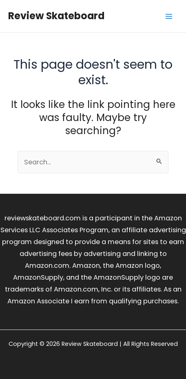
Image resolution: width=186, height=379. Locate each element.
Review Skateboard (56, 15)
